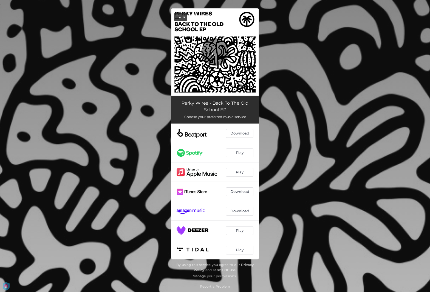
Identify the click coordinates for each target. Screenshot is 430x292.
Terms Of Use (224, 270)
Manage (199, 276)
